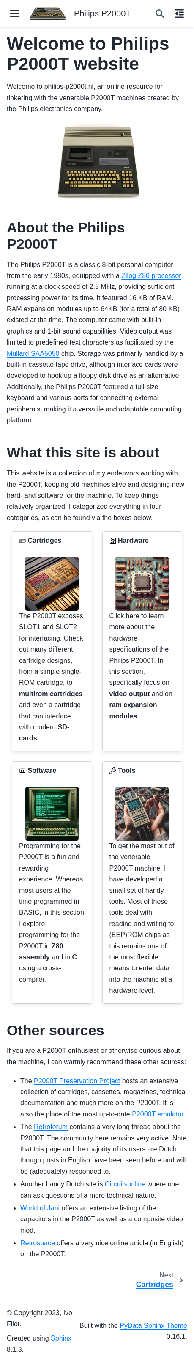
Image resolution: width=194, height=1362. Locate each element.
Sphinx (61, 1338)
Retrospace (37, 1243)
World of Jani (40, 1208)
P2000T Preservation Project (77, 1080)
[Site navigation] (14, 13)
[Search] (160, 13)
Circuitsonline (125, 1184)
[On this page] (179, 13)
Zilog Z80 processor (151, 275)
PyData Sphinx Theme (153, 1325)
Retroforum (51, 1126)
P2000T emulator (157, 1114)
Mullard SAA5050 (33, 353)
